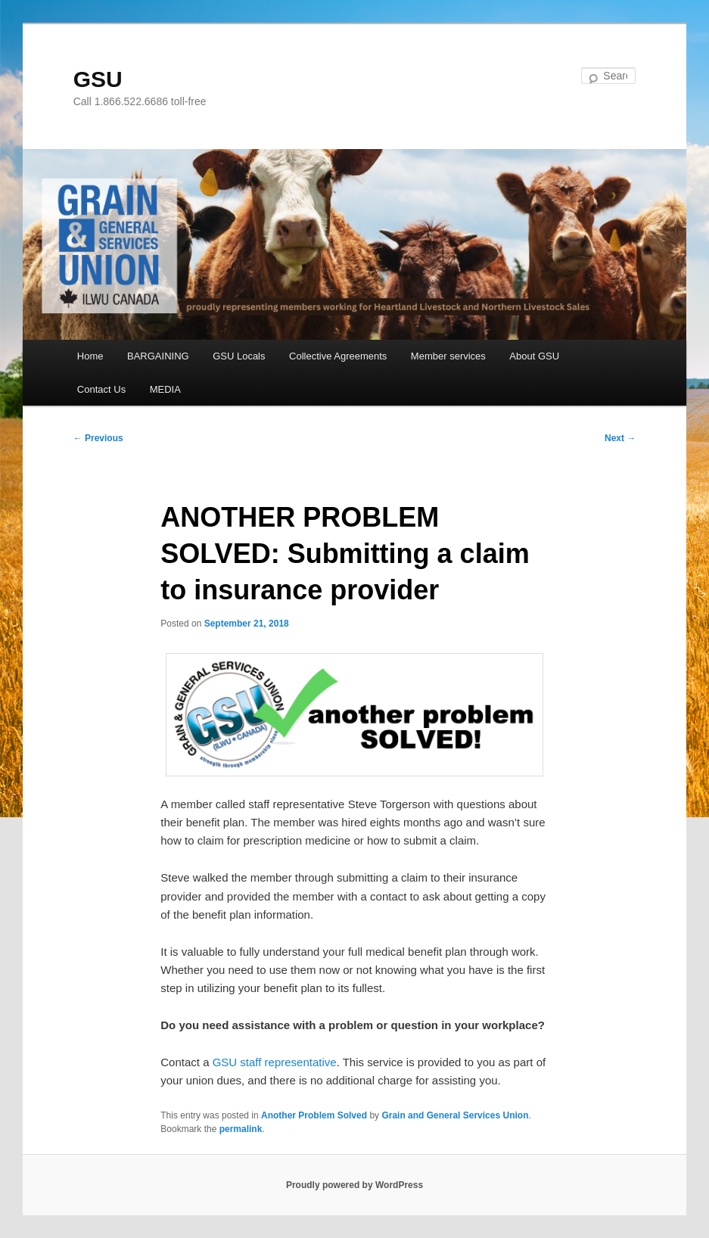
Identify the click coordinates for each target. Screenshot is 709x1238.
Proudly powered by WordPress (354, 1185)
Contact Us (101, 389)
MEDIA (165, 389)
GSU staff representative (275, 1062)
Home (90, 356)
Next (620, 438)
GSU (98, 79)
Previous (98, 438)
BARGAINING (158, 356)
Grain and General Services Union (454, 1115)
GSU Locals (239, 356)
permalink (241, 1129)
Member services (448, 356)
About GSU (534, 356)
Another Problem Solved (314, 1115)
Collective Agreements (338, 356)
